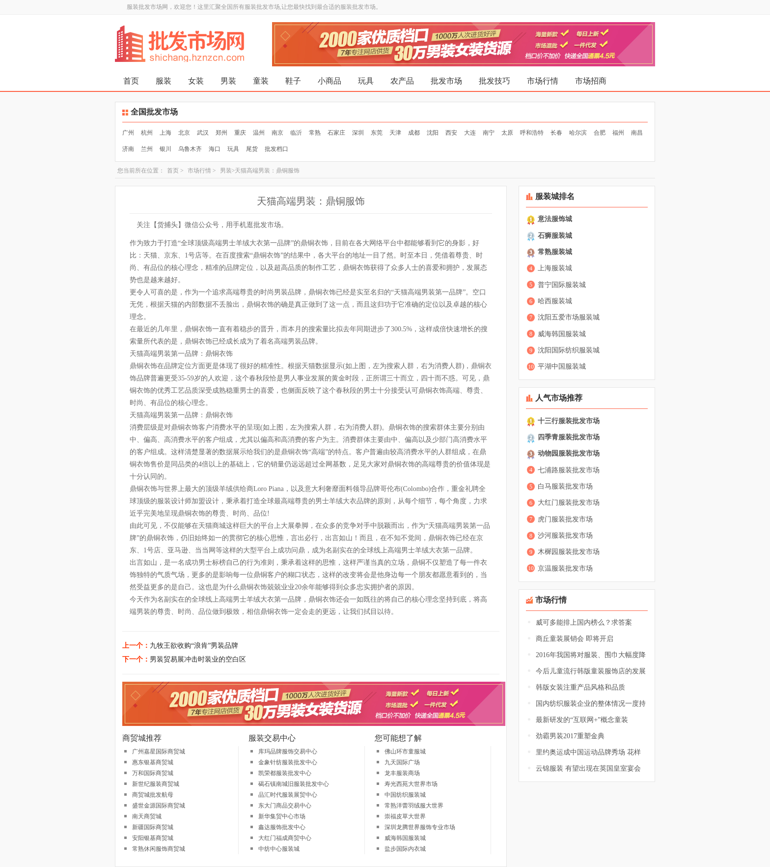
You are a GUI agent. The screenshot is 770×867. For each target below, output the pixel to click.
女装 (196, 81)
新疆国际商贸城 (152, 827)
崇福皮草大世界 (405, 816)
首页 (131, 81)
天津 (395, 132)
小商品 (329, 81)
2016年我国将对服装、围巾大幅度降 (591, 655)
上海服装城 (555, 268)
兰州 (147, 148)
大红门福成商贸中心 (284, 838)
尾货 (252, 148)
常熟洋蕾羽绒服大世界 (414, 805)
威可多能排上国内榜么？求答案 (584, 622)
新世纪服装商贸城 (155, 783)
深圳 (358, 132)
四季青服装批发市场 (569, 437)
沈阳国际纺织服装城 (569, 350)
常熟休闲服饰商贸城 (158, 848)
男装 (228, 81)
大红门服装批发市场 (569, 502)
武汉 (203, 132)
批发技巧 (494, 81)
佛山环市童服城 (405, 751)
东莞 (377, 132)
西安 (451, 132)
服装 (163, 81)
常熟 (315, 132)
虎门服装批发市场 (565, 519)
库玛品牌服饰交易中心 (287, 751)
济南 (128, 148)
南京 (277, 132)
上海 (165, 132)
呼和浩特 (532, 132)
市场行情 (542, 81)
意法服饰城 (555, 219)
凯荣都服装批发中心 (284, 773)
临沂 (296, 132)
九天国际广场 (402, 762)
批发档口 (276, 148)
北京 (184, 132)
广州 (128, 132)
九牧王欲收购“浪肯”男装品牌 (194, 645)
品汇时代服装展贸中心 (287, 794)
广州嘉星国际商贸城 (158, 751)
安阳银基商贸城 (152, 838)
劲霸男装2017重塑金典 (570, 736)
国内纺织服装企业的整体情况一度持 (591, 703)
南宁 (489, 132)
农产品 (402, 81)
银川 (165, 148)
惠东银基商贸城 (152, 762)
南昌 (637, 132)
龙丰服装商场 (402, 773)
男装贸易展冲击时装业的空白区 (198, 659)
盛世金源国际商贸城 (158, 805)
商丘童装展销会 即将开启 (574, 638)
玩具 (366, 81)
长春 (556, 132)
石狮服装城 (555, 235)
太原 (507, 132)
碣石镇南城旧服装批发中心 (293, 783)
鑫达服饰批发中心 (281, 827)
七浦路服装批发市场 (569, 470)
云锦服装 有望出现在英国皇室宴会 (588, 768)
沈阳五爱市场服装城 (569, 317)
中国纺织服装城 (405, 794)
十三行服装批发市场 (569, 421)
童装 (261, 81)
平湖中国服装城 (562, 366)
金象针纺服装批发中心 (287, 762)
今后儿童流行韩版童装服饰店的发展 (591, 671)
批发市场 (446, 81)
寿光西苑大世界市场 (411, 783)
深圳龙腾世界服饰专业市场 (420, 827)
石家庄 (336, 132)
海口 (214, 148)
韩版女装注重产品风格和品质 (580, 687)
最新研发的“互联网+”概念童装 (582, 719)
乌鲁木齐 (190, 148)
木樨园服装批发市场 (569, 551)
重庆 (240, 132)
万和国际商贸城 (152, 773)
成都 (414, 132)
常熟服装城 (555, 252)
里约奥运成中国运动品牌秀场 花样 (588, 752)
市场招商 (590, 81)
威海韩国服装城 (405, 838)
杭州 (147, 132)
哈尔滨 (578, 132)
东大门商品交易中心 (284, 805)
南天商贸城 (147, 816)
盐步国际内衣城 (405, 848)
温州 (259, 132)
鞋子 (293, 81)
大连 (470, 132)
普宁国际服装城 (562, 285)
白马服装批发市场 (565, 486)
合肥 (599, 132)
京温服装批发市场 (565, 568)
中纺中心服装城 (279, 848)
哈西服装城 (555, 301)
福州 (618, 132)
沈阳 (433, 132)
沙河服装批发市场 (565, 535)
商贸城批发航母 (152, 794)
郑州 (221, 132)
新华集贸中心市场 (281, 816)
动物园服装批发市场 (569, 453)
